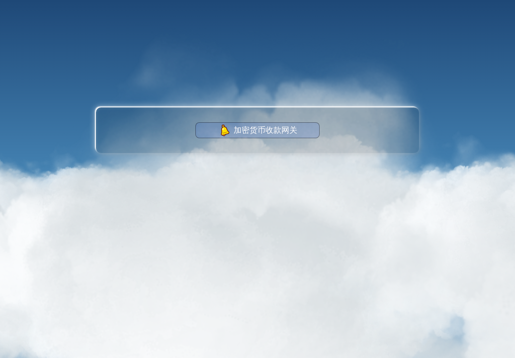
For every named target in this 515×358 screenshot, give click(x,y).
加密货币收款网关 (257, 130)
